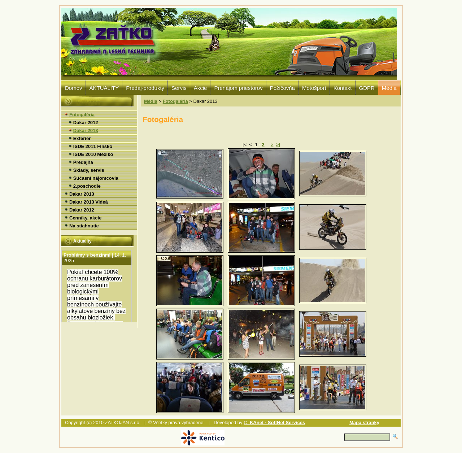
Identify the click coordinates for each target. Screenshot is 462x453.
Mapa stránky (364, 422)
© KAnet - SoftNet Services (274, 422)
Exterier (82, 138)
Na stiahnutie (84, 225)
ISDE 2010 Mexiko (93, 154)
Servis (179, 88)
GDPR (367, 88)
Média (389, 88)
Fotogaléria (175, 101)
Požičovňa (282, 88)
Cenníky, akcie (85, 218)
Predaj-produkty (145, 88)
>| (278, 144)
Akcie (200, 88)
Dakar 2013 (85, 130)
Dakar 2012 (85, 122)
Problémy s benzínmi (87, 263)
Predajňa (83, 162)
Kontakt (343, 88)
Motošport (314, 88)
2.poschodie (87, 186)
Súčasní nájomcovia (95, 178)
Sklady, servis (88, 170)
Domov (73, 88)
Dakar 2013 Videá (88, 202)
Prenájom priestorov (238, 88)
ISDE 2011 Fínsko (92, 146)
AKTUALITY (104, 88)
